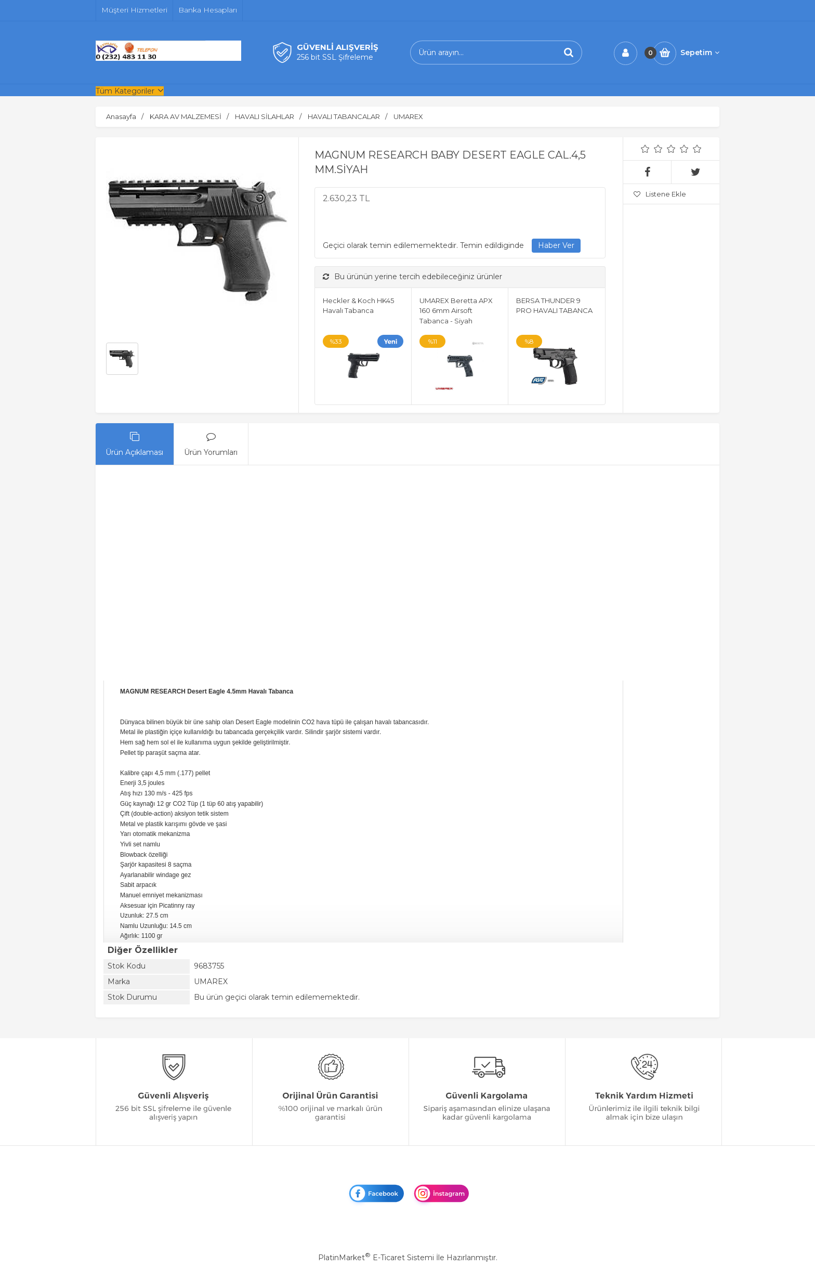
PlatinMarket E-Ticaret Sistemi (376, 1257)
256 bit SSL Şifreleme (335, 57)
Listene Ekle (660, 194)
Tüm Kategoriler (125, 91)
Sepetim (699, 52)
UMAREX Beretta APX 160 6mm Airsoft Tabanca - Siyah (456, 310)
